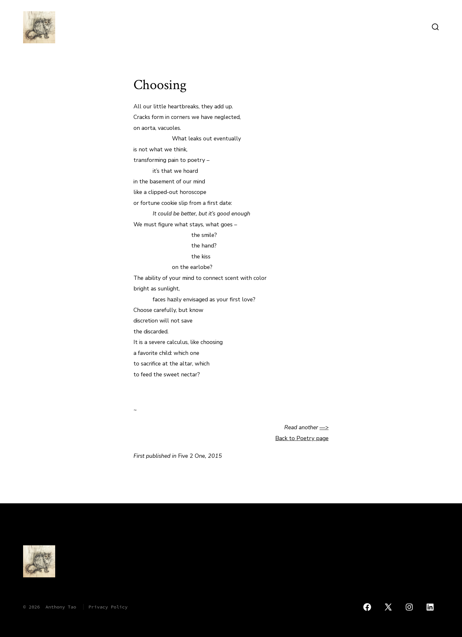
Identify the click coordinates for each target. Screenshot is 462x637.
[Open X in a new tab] (388, 607)
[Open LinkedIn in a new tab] (430, 607)
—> (324, 427)
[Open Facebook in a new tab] (367, 607)
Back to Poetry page (302, 438)
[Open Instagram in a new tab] (409, 607)
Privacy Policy (108, 607)
